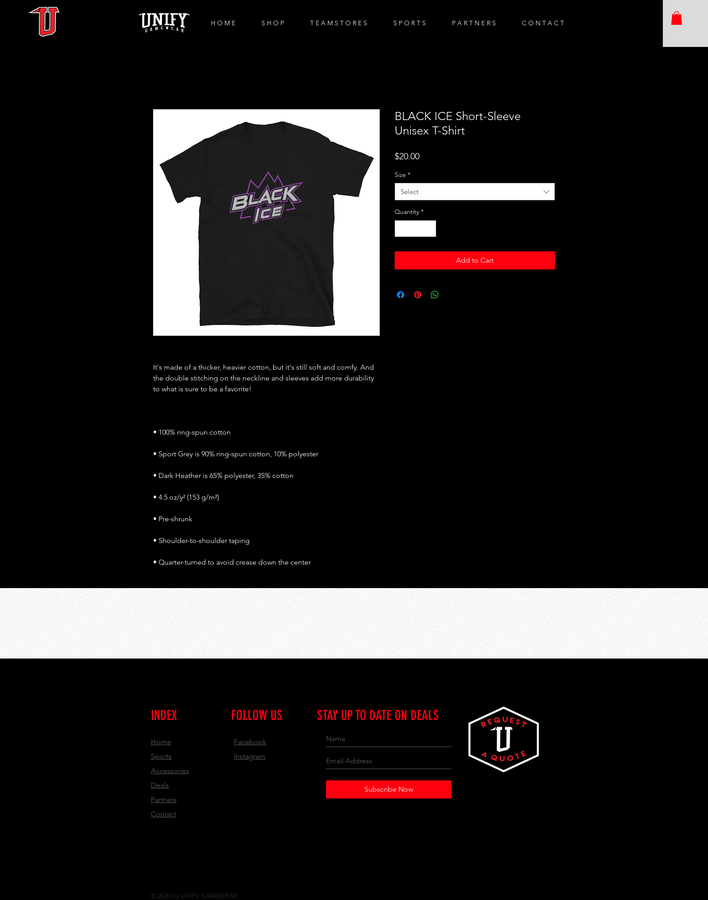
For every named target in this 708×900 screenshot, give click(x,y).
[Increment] (429, 229)
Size (402, 175)
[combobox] (475, 191)
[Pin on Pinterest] (417, 294)
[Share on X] (452, 294)
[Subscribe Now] (389, 789)
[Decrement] (401, 229)
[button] (676, 18)
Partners (164, 799)
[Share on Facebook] (400, 294)
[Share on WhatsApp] (434, 294)
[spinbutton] (415, 229)
